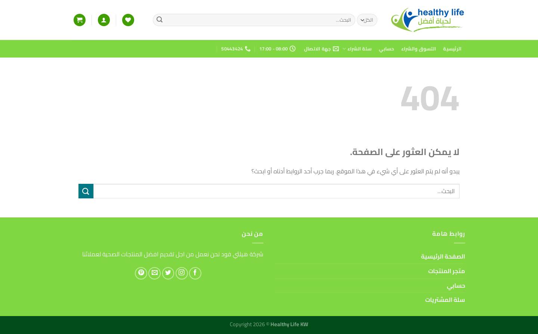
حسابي (386, 48)
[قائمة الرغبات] (128, 20)
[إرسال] (159, 20)
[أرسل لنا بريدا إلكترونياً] (154, 273)
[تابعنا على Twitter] (168, 273)
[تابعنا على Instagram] (182, 273)
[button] (104, 20)
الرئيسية (452, 48)
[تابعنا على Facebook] (195, 273)
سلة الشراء (357, 48)
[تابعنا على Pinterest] (141, 273)
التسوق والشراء (418, 48)
